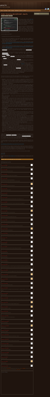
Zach (2, 205)
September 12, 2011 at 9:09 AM (5, 321)
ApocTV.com (3, 153)
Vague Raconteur (4, 173)
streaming (19, 159)
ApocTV (3, 5)
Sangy (2, 347)
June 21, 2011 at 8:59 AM (4, 169)
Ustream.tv (22, 63)
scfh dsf (17, 159)
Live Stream (5, 10)
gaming (10, 159)
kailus (2, 164)
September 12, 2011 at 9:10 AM (5, 325)
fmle (8, 159)
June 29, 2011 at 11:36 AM (4, 233)
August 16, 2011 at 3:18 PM (5, 293)
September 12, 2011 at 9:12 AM (5, 330)
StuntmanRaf (3, 273)
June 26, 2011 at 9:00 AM (4, 206)
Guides (9, 10)
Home (2, 10)
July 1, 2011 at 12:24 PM (4, 246)
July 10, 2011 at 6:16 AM (4, 255)
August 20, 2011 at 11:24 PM (5, 311)
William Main (3, 196)
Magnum (3, 263)
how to (14, 159)
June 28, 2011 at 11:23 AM (4, 224)
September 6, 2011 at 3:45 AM (5, 315)
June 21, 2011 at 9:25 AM (4, 178)
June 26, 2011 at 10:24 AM (4, 215)
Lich (2, 310)
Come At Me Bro (4, 236)
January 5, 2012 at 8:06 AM (5, 361)
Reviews (12, 10)
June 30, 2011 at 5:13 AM (4, 237)
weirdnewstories (4, 183)
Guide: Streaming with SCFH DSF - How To (14, 14)
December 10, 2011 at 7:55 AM (5, 343)
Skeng (2, 245)
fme (7, 159)
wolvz (2, 333)
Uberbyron (3, 269)
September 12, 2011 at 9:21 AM (5, 334)
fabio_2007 (3, 292)
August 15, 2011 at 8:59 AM (5, 283)
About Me (21, 10)
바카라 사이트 (9, 368)
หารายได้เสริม (23, 368)
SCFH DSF (31, 19)
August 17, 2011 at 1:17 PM (5, 302)
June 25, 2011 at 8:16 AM (4, 188)
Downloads (17, 10)
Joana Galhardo (4, 320)
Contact (24, 10)
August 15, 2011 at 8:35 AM (5, 274)
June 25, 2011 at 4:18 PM (4, 197)
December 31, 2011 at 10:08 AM (5, 352)
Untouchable (3, 250)
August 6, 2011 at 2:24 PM (4, 264)
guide (12, 159)
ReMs (2, 232)
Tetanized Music (4, 187)
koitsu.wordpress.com (12, 155)
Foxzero (3, 338)
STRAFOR (3, 241)
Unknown (3, 301)
